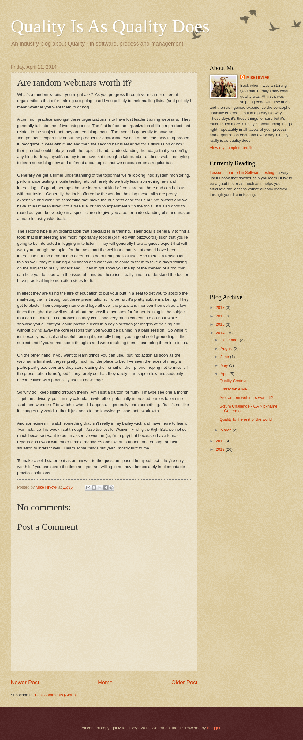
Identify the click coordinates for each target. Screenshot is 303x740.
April (224, 374)
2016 (221, 316)
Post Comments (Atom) (55, 695)
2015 (221, 324)
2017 (221, 307)
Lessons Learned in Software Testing (242, 172)
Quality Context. (233, 381)
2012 (221, 449)
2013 (221, 441)
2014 (221, 333)
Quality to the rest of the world (245, 419)
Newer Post (25, 683)
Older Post (184, 683)
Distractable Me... (234, 389)
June (225, 356)
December (230, 340)
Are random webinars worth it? (246, 397)
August (227, 348)
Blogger (213, 728)
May (224, 365)
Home (105, 683)
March (226, 430)
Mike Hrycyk (257, 77)
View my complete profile (231, 147)
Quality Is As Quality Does (110, 26)
